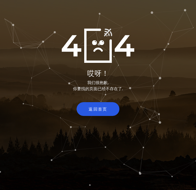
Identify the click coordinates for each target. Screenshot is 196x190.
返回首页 (98, 109)
